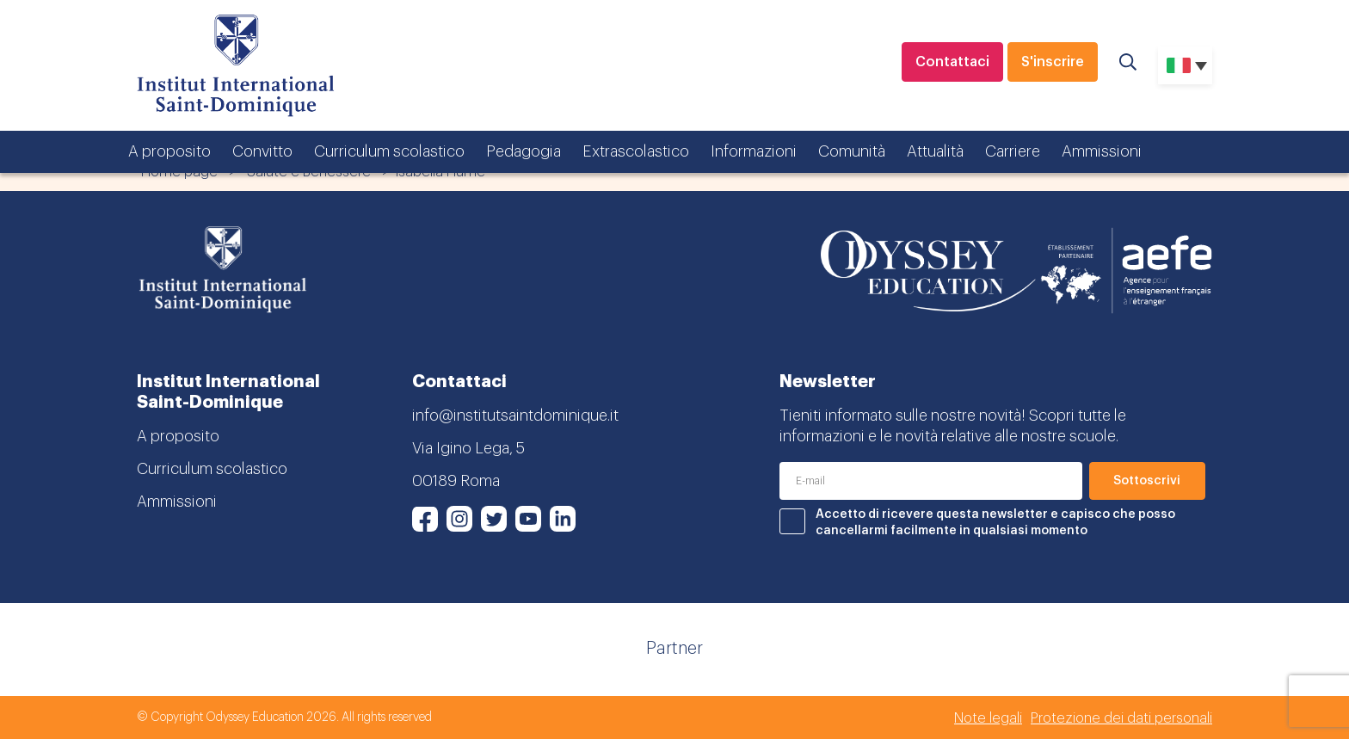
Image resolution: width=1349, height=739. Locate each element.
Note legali (988, 718)
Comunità (851, 151)
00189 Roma (456, 481)
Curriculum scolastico (389, 151)
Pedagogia (523, 151)
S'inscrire (1052, 62)
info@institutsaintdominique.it (515, 415)
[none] (1185, 65)
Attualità (935, 151)
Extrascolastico (635, 151)
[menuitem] (1185, 65)
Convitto (262, 151)
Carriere (1012, 151)
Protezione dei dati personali (1121, 718)
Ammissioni (1102, 151)
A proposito (169, 151)
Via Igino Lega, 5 (468, 448)
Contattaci (952, 62)
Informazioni (754, 151)
